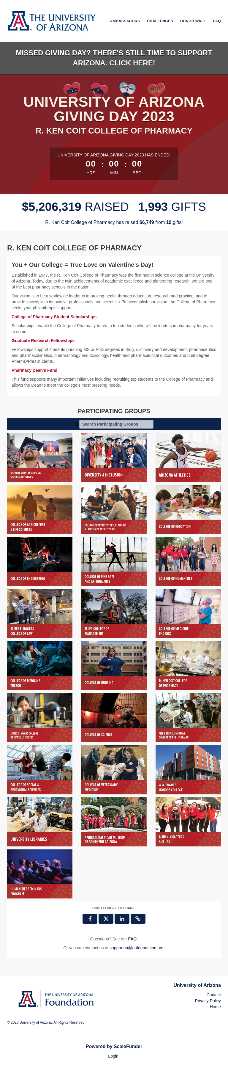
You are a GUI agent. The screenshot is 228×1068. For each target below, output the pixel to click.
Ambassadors (125, 21)
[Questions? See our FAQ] (132, 939)
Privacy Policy (208, 1000)
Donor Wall (193, 21)
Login (113, 1056)
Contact (214, 994)
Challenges (160, 21)
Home (215, 1006)
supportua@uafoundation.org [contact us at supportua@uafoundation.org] (137, 947)
